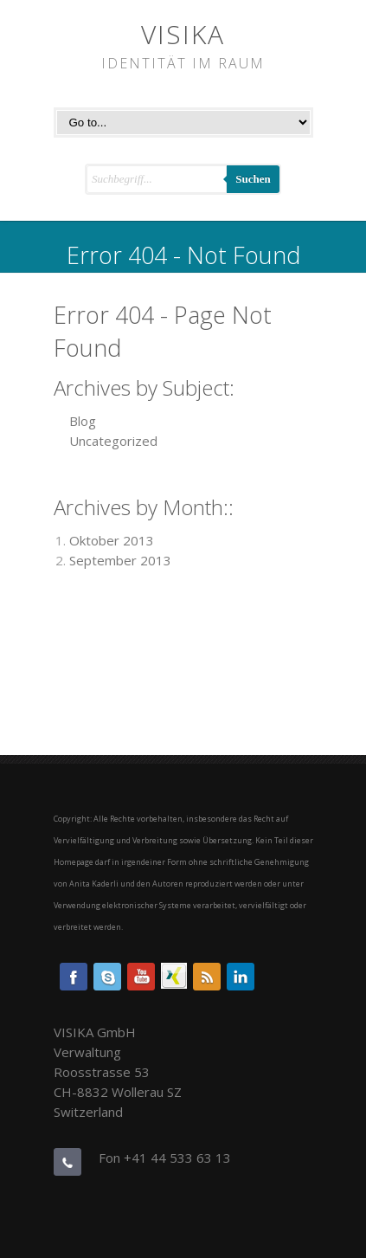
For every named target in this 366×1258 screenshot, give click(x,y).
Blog (82, 420)
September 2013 (120, 560)
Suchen (252, 178)
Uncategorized (113, 440)
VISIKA (183, 34)
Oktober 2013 (111, 540)
